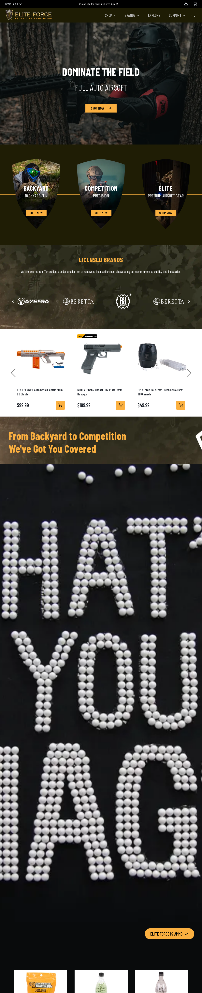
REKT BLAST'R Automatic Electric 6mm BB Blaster (40, 392)
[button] (110, 15)
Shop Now (101, 108)
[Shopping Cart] (195, 3)
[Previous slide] (13, 301)
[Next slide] (188, 301)
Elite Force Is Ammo (169, 934)
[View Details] (60, 405)
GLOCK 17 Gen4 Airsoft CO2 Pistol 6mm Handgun (99, 392)
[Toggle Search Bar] (193, 15)
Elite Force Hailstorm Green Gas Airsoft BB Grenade (160, 392)
